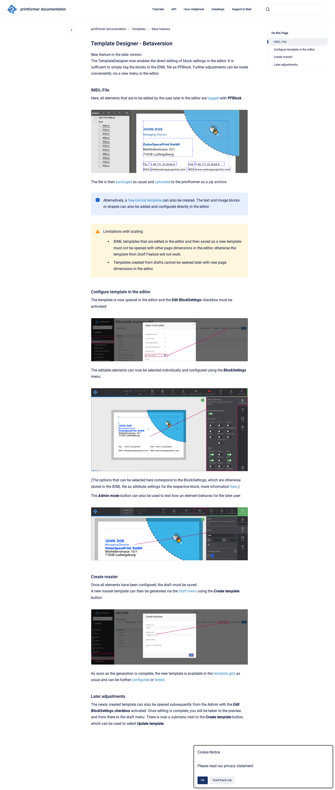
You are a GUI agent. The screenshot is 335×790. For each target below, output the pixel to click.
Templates (139, 29)
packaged (124, 182)
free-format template (145, 200)
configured (140, 680)
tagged (213, 98)
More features (161, 29)
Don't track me (222, 780)
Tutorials (158, 9)
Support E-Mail (241, 9)
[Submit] (267, 9)
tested (159, 680)
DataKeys (218, 9)
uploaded (162, 182)
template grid (224, 673)
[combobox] (295, 9)
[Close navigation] (71, 30)
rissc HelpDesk (194, 9)
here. (234, 486)
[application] (333, 789)
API (173, 9)
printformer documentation (43, 9)
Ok (202, 780)
